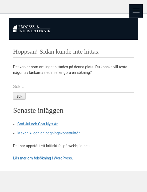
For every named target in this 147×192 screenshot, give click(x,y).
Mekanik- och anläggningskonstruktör (48, 133)
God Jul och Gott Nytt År (37, 124)
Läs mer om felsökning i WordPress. (43, 158)
